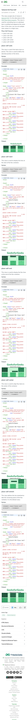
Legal (14, 684)
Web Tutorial (14, 5)
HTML (3, 615)
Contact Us (14, 687)
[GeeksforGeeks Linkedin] (7, 672)
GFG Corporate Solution (14, 690)
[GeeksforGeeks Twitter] (14, 672)
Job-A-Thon (14, 698)
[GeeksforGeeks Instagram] (10, 672)
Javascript (24, 5)
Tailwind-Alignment (11, 615)
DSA (14, 707)
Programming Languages (14, 705)
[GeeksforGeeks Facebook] (17, 672)
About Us (14, 682)
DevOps (14, 712)
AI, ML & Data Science (14, 710)
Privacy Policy (14, 685)
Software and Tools (14, 717)
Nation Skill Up (14, 701)
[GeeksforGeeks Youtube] (20, 672)
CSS (19, 5)
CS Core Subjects (14, 714)
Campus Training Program (14, 692)
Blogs (14, 700)
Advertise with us (14, 689)
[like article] (20, 607)
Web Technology (14, 709)
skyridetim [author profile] (15, 607)
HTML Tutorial (6, 5)
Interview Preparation (14, 715)
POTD (14, 696)
